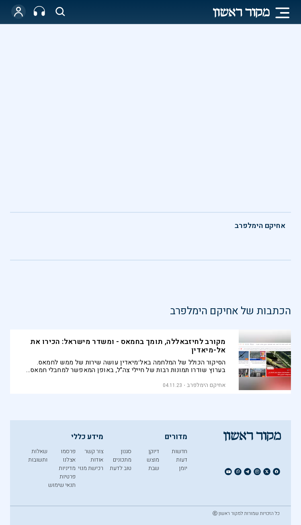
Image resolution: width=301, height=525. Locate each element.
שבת (153, 468)
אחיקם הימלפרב (260, 225)
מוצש (153, 460)
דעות (181, 460)
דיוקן (153, 451)
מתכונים (122, 460)
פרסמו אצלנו (68, 455)
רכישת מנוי (90, 468)
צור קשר (93, 451)
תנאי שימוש (62, 485)
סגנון (126, 451)
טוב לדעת (120, 468)
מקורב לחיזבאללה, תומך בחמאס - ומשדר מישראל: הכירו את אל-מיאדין (128, 346)
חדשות (179, 451)
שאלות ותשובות (37, 455)
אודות (96, 460)
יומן (183, 468)
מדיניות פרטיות (67, 472)
